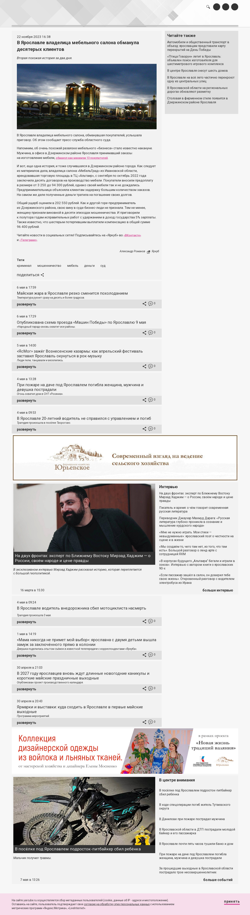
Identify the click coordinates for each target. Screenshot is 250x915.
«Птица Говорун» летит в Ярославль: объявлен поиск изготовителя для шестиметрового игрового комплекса (195, 58)
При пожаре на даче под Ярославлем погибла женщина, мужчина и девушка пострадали (192, 854)
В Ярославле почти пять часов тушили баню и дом (196, 841)
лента (67, 20)
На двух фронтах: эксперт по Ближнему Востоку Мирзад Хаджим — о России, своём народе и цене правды (83, 556)
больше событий (218, 878)
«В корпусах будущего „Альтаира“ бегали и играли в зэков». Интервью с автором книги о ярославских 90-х (197, 562)
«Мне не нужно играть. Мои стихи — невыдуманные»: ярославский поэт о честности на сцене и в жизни (196, 534)
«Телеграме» (30, 238)
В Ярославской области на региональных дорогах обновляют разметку (197, 88)
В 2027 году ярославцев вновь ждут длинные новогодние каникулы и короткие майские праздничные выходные (83, 673)
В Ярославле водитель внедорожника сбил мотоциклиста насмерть (81, 606)
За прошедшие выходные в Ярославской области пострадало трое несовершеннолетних (196, 868)
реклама (221, 20)
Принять (228, 903)
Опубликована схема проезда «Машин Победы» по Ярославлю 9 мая (81, 320)
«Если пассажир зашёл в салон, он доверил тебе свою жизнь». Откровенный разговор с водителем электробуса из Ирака (196, 576)
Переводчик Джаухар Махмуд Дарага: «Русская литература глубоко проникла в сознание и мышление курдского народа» (194, 519)
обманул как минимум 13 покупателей (87, 156)
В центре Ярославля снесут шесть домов (197, 69)
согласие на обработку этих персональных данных (117, 904)
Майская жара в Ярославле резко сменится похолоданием (72, 291)
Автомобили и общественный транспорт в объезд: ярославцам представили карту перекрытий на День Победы (198, 44)
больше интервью (218, 588)
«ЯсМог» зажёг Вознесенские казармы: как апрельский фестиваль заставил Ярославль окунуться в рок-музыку (80, 351)
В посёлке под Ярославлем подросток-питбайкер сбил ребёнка (78, 846)
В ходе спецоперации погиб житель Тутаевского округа (194, 804)
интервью (115, 20)
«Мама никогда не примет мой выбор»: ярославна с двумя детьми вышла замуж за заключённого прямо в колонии (86, 640)
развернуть (26, 302)
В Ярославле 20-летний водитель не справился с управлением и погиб (84, 416)
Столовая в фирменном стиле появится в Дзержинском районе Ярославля (197, 98)
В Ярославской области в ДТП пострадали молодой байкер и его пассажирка (197, 829)
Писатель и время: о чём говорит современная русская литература (193, 507)
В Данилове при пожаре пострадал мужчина (192, 817)
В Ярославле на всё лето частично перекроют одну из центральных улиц (200, 77)
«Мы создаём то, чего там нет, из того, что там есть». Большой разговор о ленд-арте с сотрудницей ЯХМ (193, 548)
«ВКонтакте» (134, 233)
